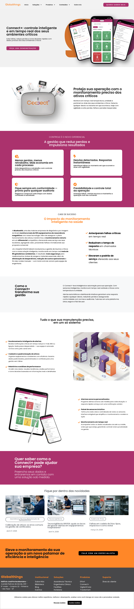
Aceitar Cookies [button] (74, 603)
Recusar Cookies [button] (59, 603)
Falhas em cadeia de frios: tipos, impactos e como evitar (105, 524)
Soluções (37, 4)
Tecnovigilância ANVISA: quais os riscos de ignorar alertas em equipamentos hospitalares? (66, 525)
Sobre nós (78, 5)
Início (26, 5)
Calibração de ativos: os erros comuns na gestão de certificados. (24, 526)
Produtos (50, 4)
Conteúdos (64, 4)
